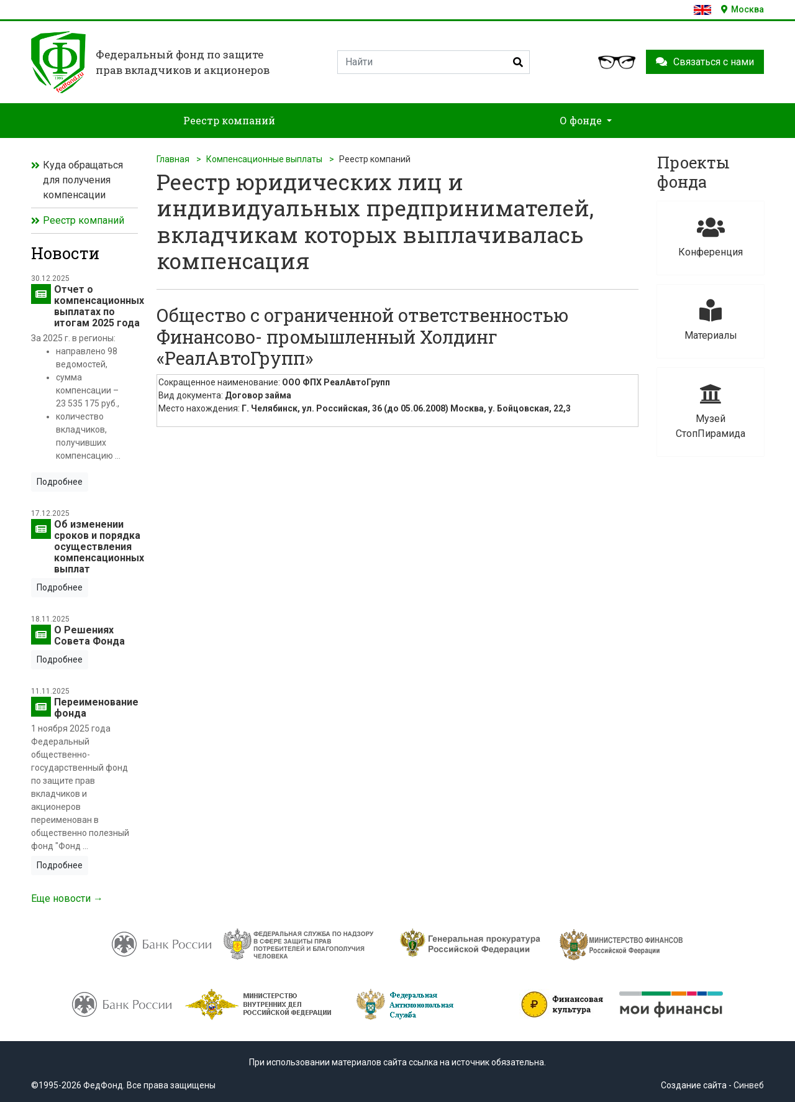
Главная (173, 159)
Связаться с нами (705, 62)
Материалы (710, 320)
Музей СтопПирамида (710, 410)
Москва (742, 9)
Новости (65, 253)
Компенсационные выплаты (264, 159)
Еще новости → (67, 898)
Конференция (710, 236)
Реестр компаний (83, 220)
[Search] (433, 62)
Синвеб (749, 1085)
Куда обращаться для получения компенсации (83, 180)
